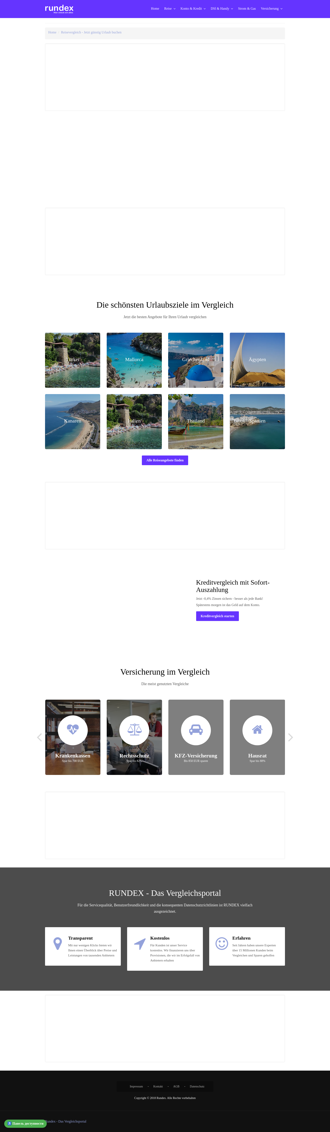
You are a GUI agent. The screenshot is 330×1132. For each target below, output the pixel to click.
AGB (176, 1086)
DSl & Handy (220, 8)
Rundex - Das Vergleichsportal (65, 1121)
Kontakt (158, 1086)
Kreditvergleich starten (217, 616)
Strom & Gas (247, 8)
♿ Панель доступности (25, 1123)
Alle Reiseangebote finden (165, 460)
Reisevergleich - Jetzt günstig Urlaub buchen (91, 32)
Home (155, 8)
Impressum (136, 1086)
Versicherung (270, 8)
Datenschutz (197, 1086)
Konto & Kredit (191, 8)
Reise (168, 8)
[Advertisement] (105, 77)
